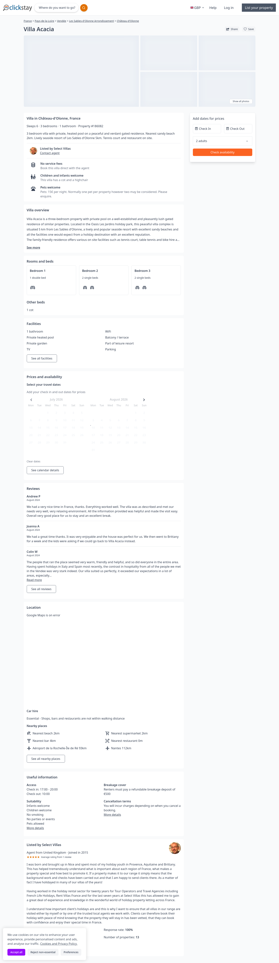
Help (212, 7)
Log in (229, 7)
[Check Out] (238, 128)
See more (33, 247)
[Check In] (207, 128)
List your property (259, 7)
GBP (197, 7)
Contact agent (50, 153)
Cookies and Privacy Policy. (58, 944)
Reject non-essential (43, 952)
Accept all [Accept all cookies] (16, 952)
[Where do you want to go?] (56, 7)
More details (35, 828)
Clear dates (33, 461)
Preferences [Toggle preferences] (71, 952)
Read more (34, 580)
